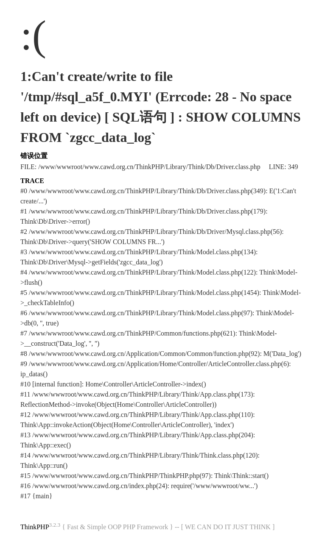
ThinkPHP (34, 526)
